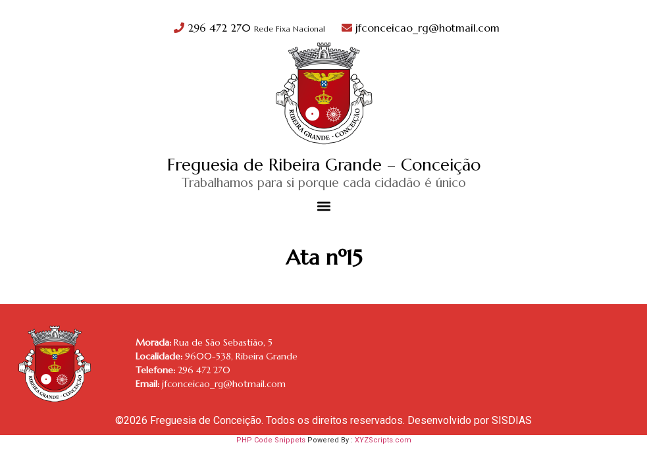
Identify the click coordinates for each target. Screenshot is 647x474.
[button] (323, 206)
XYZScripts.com (383, 440)
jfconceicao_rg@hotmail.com (421, 27)
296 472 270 (251, 27)
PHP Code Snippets (270, 440)
